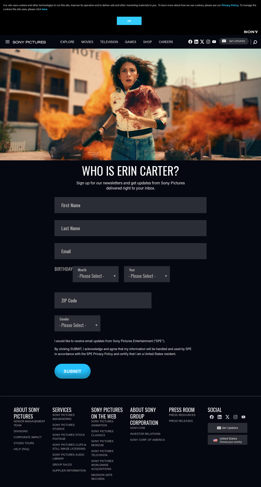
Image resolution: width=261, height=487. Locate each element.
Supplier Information (69, 470)
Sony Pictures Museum (102, 443)
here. (45, 9)
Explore (67, 42)
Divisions (21, 431)
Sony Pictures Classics (102, 433)
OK (129, 20)
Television (109, 42)
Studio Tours (24, 443)
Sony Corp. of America (147, 440)
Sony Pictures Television (102, 453)
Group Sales (62, 464)
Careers (166, 42)
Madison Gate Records (101, 477)
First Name (70, 205)
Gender (64, 319)
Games (130, 42)
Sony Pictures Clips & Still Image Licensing (69, 446)
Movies (87, 42)
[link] (251, 31)
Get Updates (237, 41)
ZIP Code (69, 300)
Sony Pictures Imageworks (63, 417)
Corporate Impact (28, 437)
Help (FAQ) (21, 449)
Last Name (70, 228)
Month (82, 270)
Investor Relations (145, 434)
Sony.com (137, 428)
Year (132, 270)
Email (66, 251)
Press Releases (181, 421)
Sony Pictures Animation (102, 423)
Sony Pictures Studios (63, 427)
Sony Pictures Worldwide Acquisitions (102, 465)
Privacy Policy (103, 354)
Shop (147, 42)
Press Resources (182, 415)
